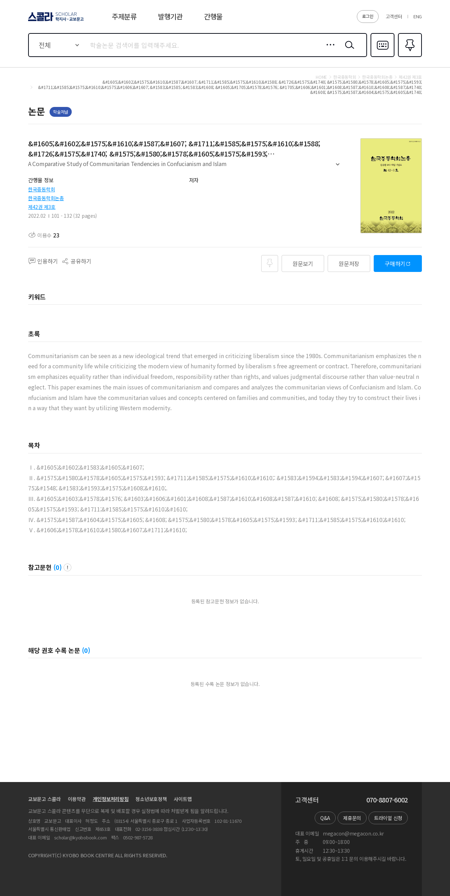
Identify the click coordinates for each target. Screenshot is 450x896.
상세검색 (328, 50)
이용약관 (77, 798)
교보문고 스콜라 (44, 798)
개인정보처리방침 (111, 798)
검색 (348, 50)
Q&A (325, 817)
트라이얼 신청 (388, 817)
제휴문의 (352, 817)
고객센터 (394, 16)
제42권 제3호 (42, 206)
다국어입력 (382, 56)
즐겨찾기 (409, 56)
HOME (321, 77)
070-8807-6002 (387, 800)
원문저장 (349, 263)
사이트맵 (183, 798)
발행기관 (170, 16)
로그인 (367, 16)
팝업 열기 (67, 567)
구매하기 (395, 263)
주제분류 (124, 16)
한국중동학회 (41, 189)
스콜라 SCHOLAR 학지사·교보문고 (55, 20)
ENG (417, 16)
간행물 (213, 16)
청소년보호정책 (151, 798)
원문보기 (302, 263)
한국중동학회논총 (46, 198)
